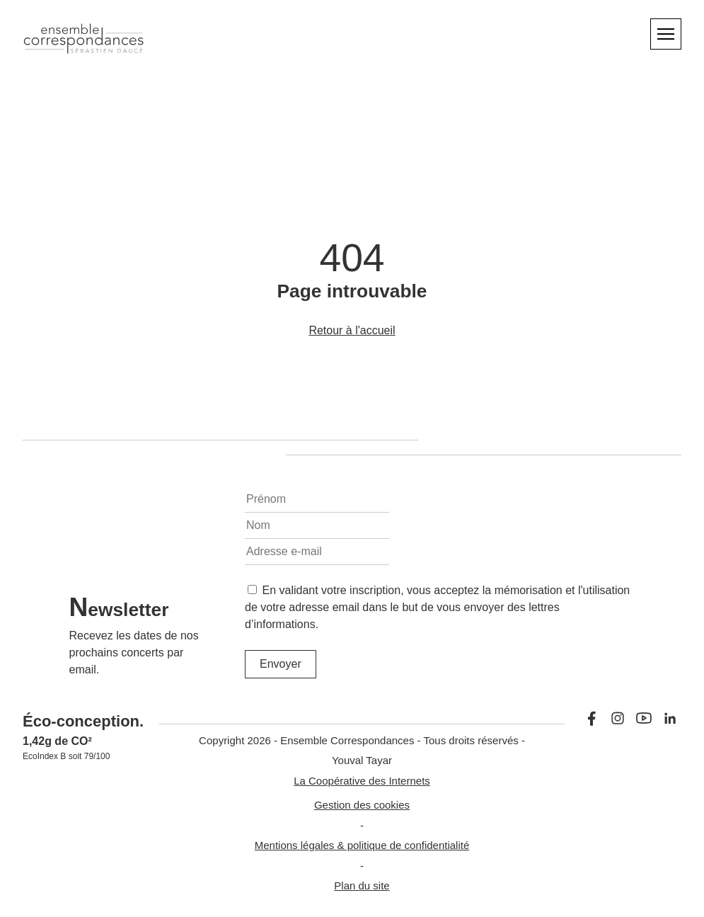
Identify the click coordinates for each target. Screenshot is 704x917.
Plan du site (361, 885)
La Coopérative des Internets (362, 781)
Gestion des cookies (362, 805)
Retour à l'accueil (351, 330)
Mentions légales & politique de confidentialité (362, 845)
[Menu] (665, 34)
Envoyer (280, 664)
